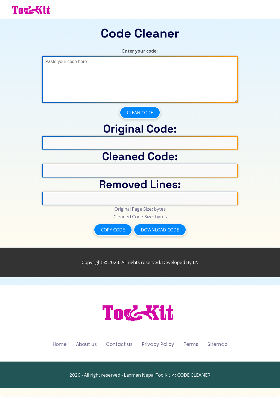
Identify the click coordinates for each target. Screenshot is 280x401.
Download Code (160, 230)
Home (60, 344)
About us (86, 344)
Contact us (119, 344)
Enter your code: (140, 51)
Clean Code (140, 113)
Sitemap (218, 344)
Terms (190, 344)
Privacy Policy (158, 344)
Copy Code (113, 230)
